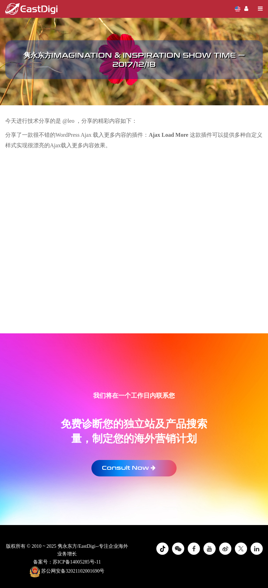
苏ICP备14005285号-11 (77, 562)
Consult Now (129, 468)
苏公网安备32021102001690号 (67, 571)
